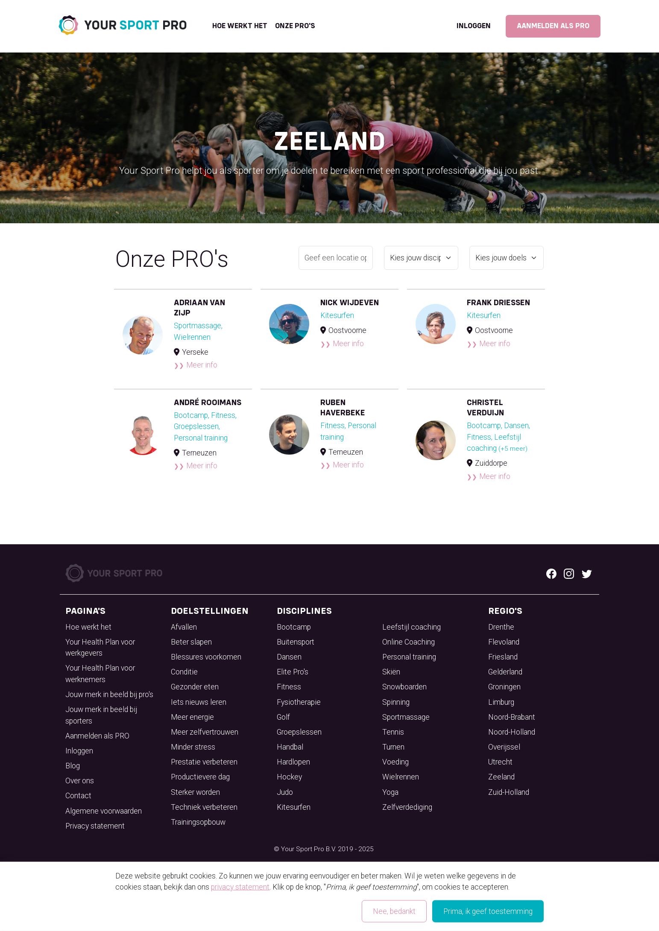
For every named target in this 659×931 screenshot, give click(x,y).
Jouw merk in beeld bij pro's (109, 694)
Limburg (501, 702)
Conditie (184, 672)
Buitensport (295, 642)
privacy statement (240, 887)
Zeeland (501, 777)
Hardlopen (293, 762)
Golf (283, 717)
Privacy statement (95, 826)
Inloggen (474, 26)
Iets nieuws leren (198, 702)
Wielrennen (400, 777)
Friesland (503, 657)
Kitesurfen (293, 807)
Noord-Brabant (511, 717)
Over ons (79, 780)
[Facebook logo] (551, 573)
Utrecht (500, 762)
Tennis (393, 732)
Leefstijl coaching (411, 627)
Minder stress (193, 747)
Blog (72, 766)
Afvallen (184, 627)
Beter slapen (191, 642)
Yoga (390, 792)
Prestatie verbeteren (204, 762)
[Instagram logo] (569, 573)
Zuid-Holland (508, 792)
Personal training (409, 657)
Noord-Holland (511, 732)
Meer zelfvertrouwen (204, 732)
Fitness (289, 687)
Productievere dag (200, 777)
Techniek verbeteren (204, 807)
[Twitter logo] (587, 573)
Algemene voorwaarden (103, 811)
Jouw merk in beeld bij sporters (101, 715)
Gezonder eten (195, 687)
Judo (285, 792)
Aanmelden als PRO (553, 26)
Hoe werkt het (239, 26)
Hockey (289, 777)
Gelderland (505, 672)
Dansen (289, 657)
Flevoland (503, 642)
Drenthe (501, 627)
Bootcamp (294, 627)
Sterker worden (195, 792)
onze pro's (295, 26)
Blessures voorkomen (206, 657)
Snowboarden (404, 687)
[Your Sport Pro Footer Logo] (114, 572)
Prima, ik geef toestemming (488, 911)
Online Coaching (408, 642)
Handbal (290, 747)
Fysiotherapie (299, 702)
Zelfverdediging (407, 807)
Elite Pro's (292, 672)
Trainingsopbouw (198, 822)
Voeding (395, 762)
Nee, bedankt (394, 911)
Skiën (391, 672)
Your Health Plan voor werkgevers (100, 647)
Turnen (393, 747)
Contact (78, 795)
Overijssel (504, 747)
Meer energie (192, 717)
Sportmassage (406, 717)
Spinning (396, 702)
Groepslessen (299, 732)
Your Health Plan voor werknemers (100, 673)
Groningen (504, 687)
